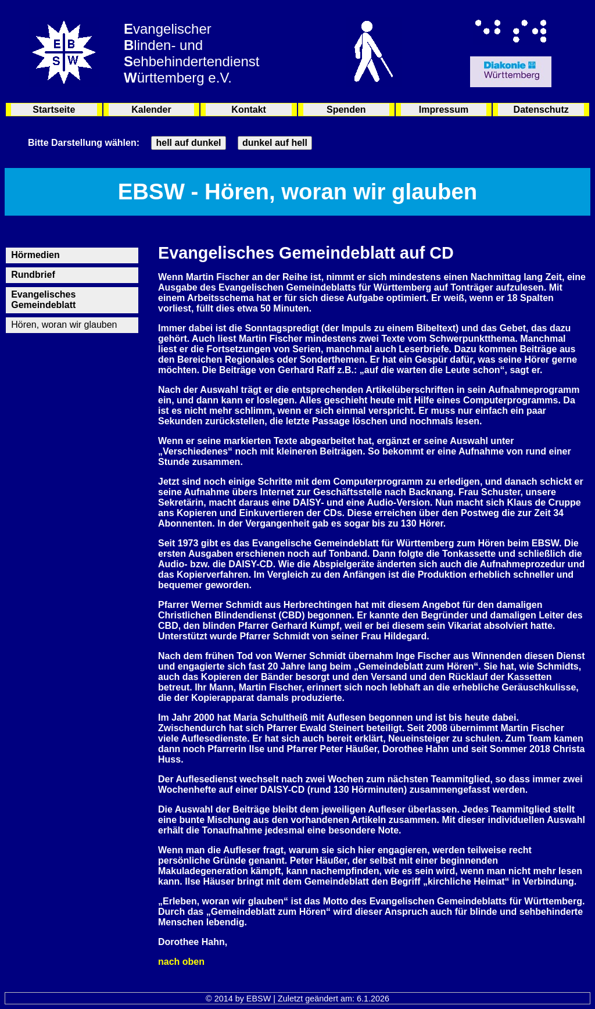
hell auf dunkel (188, 143)
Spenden (346, 110)
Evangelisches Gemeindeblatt (43, 299)
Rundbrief (33, 275)
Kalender (151, 110)
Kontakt (248, 110)
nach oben (181, 962)
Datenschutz (541, 110)
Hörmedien (35, 255)
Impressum (443, 110)
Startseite (54, 110)
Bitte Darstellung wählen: (83, 143)
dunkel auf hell (274, 143)
